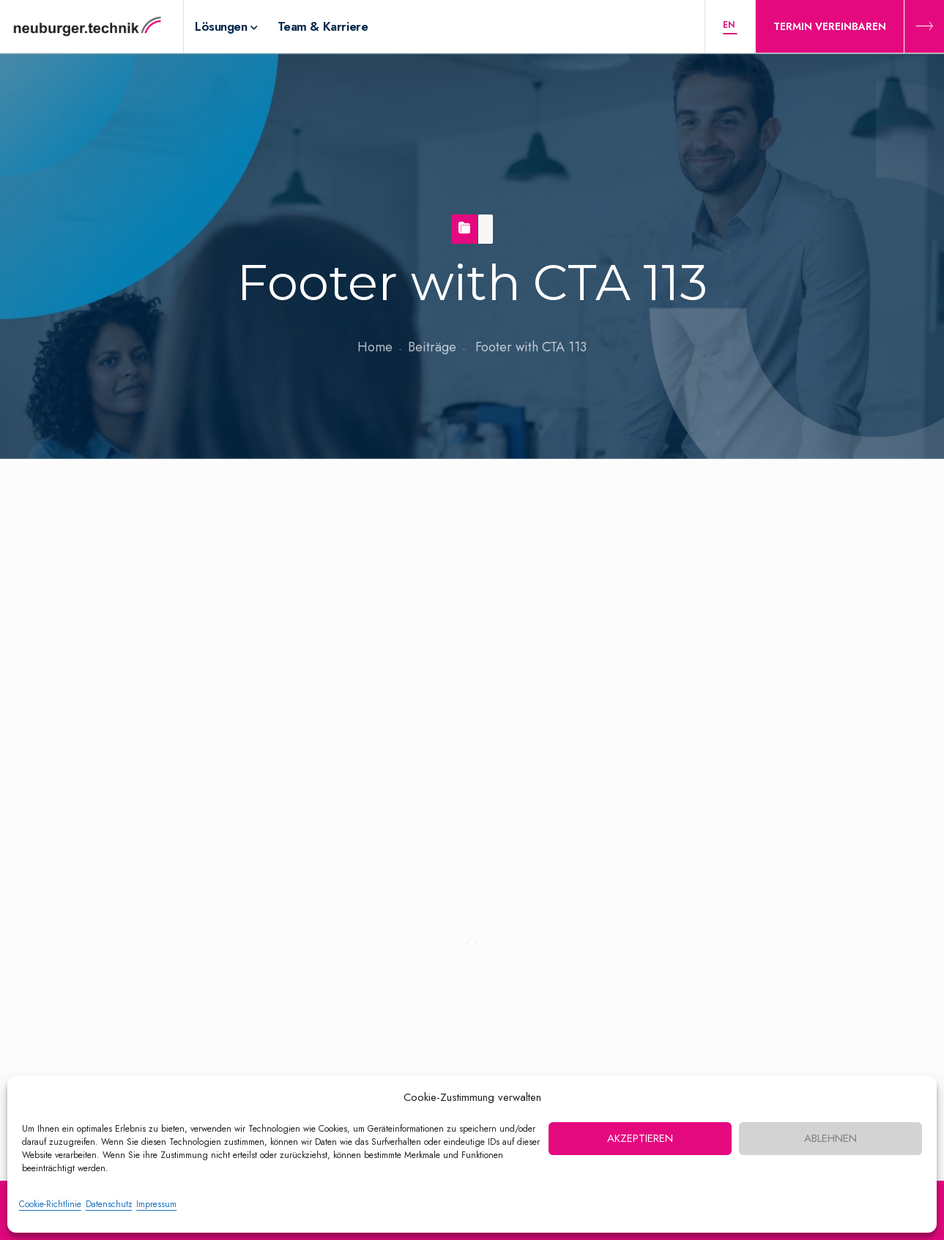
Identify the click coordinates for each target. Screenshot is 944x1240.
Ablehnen (830, 1138)
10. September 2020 (133, 566)
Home (375, 346)
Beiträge (432, 346)
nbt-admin (104, 595)
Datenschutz (109, 1204)
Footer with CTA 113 (160, 505)
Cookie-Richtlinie (50, 1204)
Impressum (156, 1204)
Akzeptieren (640, 1138)
